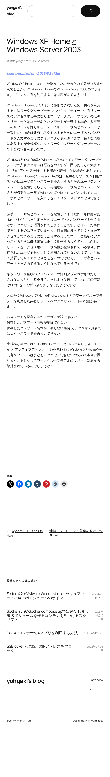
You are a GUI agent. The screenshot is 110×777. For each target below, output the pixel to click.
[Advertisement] (55, 427)
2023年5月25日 (93, 633)
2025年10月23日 (97, 596)
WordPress (96, 721)
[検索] (90, 11)
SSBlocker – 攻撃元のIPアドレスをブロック (39, 648)
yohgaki (20, 61)
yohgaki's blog (25, 681)
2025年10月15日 (99, 615)
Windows (43, 61)
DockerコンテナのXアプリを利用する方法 (42, 633)
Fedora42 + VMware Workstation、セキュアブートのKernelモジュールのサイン (46, 596)
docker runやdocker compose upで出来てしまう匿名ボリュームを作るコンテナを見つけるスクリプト (48, 615)
